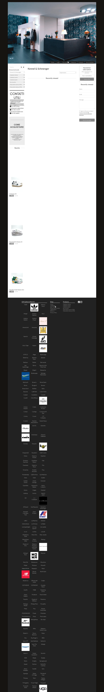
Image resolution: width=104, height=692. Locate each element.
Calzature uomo (14, 77)
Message (81, 99)
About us (73, 62)
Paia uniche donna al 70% (16, 87)
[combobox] (67, 72)
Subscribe (87, 79)
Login (58, 62)
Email (80, 94)
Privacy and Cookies (55, 308)
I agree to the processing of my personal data (86, 113)
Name (80, 89)
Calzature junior (13, 79)
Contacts (80, 62)
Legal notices (53, 309)
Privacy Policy (53, 312)
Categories (52, 305)
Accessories (13, 82)
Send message (87, 120)
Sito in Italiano (90, 62)
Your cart (65, 62)
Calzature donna (14, 75)
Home (52, 62)
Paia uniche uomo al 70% (16, 84)
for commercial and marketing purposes (85, 114)
